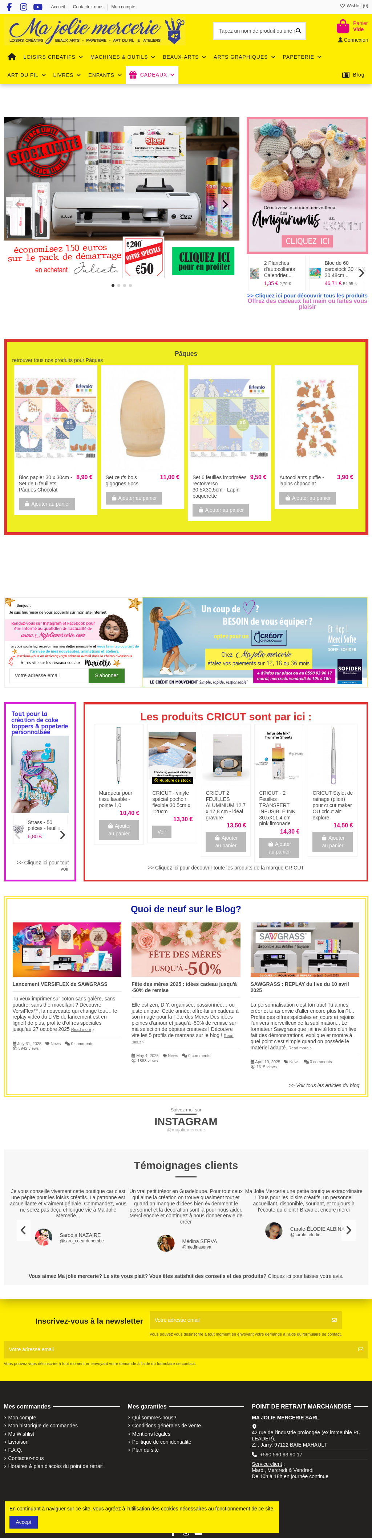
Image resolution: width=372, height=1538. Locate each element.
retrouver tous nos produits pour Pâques (57, 360)
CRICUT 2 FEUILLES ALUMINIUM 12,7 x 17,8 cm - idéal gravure (226, 805)
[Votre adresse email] (238, 1320)
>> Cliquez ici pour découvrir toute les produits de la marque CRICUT (226, 868)
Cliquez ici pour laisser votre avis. (305, 1276)
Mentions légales (151, 1434)
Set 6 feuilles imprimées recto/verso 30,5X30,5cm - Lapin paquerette (220, 486)
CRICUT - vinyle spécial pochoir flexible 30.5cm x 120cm (171, 802)
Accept (24, 1522)
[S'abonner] (334, 1320)
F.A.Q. (15, 1450)
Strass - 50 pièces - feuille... (46, 825)
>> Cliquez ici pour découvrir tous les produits (307, 295)
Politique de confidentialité (161, 1442)
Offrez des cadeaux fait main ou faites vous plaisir (307, 304)
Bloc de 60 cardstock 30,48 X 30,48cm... (345, 269)
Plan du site (145, 1450)
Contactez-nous (89, 6)
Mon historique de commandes (43, 1425)
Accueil (58, 6)
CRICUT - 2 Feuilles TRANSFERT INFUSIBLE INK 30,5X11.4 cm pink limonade (277, 808)
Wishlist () (354, 5)
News (55, 1043)
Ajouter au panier (47, 504)
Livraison (18, 1442)
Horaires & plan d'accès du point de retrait (55, 1466)
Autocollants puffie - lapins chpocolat (301, 480)
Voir (161, 832)
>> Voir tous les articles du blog (324, 1085)
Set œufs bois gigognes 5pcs (122, 480)
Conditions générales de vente (166, 1425)
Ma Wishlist (21, 1434)
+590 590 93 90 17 (281, 1454)
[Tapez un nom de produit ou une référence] (298, 31)
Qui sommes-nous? (154, 1417)
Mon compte (124, 6)
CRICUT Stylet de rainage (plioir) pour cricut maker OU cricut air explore (332, 805)
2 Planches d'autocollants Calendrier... (279, 269)
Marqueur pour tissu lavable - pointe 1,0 (115, 799)
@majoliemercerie (186, 1129)
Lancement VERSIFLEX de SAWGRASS (60, 984)
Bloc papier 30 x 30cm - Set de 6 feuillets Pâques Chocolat (45, 483)
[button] (113, 285)
